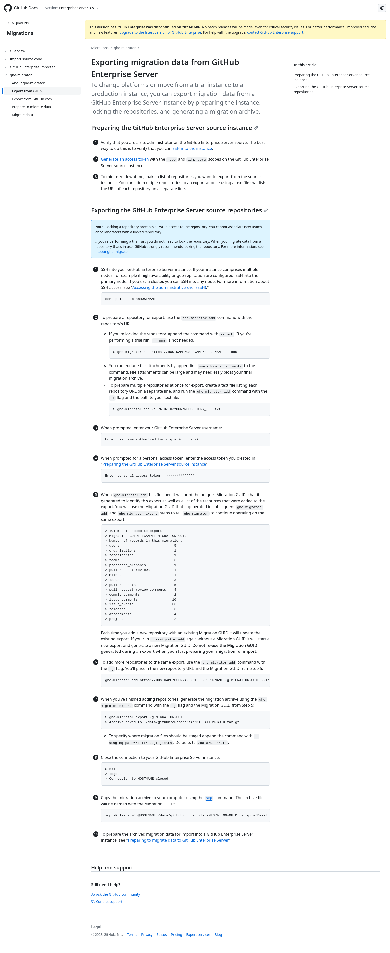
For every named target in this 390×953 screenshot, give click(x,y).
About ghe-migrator (113, 251)
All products (18, 23)
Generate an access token (125, 159)
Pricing (176, 934)
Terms (132, 934)
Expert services (198, 934)
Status (162, 934)
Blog (218, 934)
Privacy (147, 934)
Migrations (20, 33)
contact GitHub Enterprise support (275, 32)
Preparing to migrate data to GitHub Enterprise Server (178, 840)
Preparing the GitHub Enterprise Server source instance (174, 127)
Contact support (106, 901)
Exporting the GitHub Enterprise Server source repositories (179, 210)
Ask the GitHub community (115, 894)
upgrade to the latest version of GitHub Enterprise (160, 32)
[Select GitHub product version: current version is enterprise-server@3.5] (72, 8)
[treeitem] (42, 51)
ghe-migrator (125, 47)
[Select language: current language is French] (382, 8)
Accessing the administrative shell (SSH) (169, 287)
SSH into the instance (192, 148)
